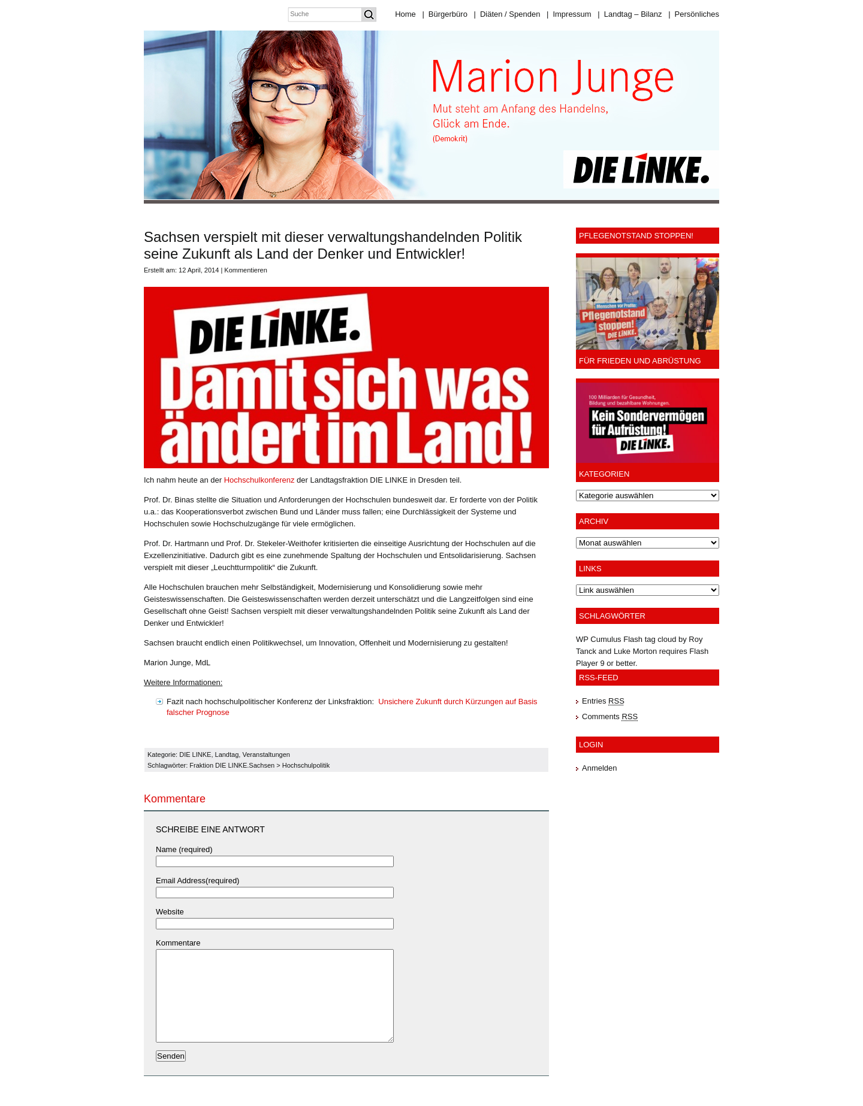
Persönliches (693, 14)
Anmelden (599, 767)
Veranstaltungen (266, 754)
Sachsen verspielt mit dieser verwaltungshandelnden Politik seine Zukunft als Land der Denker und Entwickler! (333, 245)
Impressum (569, 14)
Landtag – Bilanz (630, 14)
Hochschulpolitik (306, 765)
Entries (603, 700)
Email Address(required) (197, 880)
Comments (610, 716)
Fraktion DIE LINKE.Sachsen (231, 765)
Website (170, 911)
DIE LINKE (195, 754)
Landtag (227, 754)
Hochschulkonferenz (259, 479)
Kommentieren (245, 270)
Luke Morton (635, 651)
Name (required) (184, 849)
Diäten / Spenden (507, 14)
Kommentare (178, 942)
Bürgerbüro (444, 14)
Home (405, 14)
